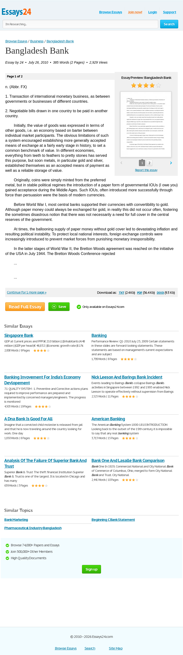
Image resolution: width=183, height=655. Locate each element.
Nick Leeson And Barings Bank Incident (127, 377)
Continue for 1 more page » (26, 292)
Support (169, 12)
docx (160, 292)
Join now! (135, 12)
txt (121, 292)
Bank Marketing (16, 519)
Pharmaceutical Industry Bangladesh (32, 528)
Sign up (91, 569)
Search (90, 648)
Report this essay (146, 170)
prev (121, 163)
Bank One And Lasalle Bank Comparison (128, 460)
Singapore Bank (18, 335)
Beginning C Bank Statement (113, 519)
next (171, 163)
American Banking (108, 418)
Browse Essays (110, 12)
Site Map (115, 648)
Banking (99, 335)
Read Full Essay (25, 307)
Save (59, 306)
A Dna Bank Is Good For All (28, 418)
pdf (139, 292)
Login (152, 12)
